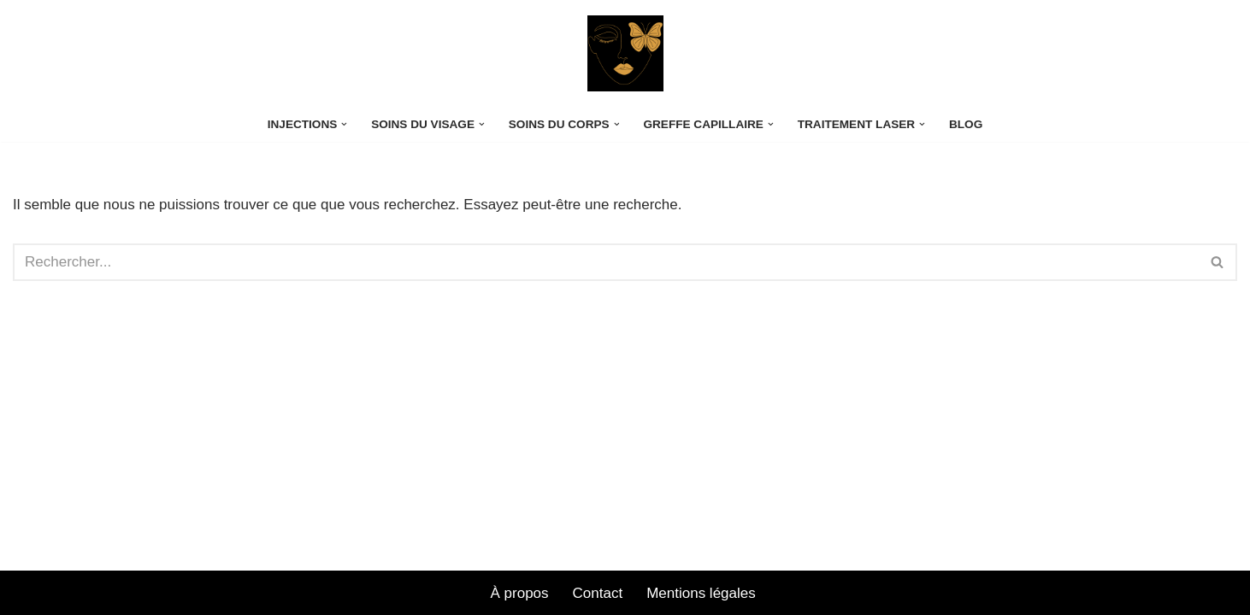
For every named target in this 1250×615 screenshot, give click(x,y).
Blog (965, 124)
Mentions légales (702, 593)
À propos (520, 593)
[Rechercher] (606, 262)
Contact (598, 593)
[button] (344, 124)
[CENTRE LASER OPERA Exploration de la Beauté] (625, 53)
